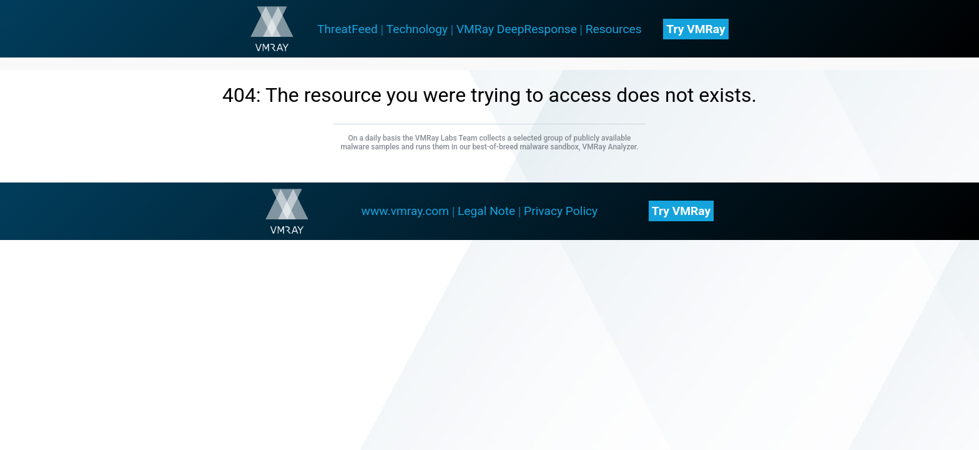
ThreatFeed (347, 29)
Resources (614, 29)
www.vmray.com (405, 211)
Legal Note (486, 211)
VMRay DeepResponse (516, 29)
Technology (417, 29)
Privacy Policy (561, 211)
